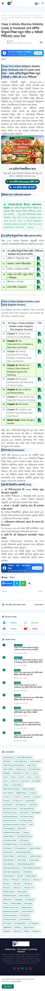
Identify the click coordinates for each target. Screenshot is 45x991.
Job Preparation (8, 860)
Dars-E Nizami (8, 793)
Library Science (8, 876)
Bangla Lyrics (20, 769)
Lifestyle (20, 876)
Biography (6, 773)
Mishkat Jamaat (8, 892)
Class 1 (27, 773)
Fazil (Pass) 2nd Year (27, 809)
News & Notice (24, 896)
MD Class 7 (6, 888)
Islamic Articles (34, 848)
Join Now (38, 53)
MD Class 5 (17, 884)
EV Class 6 (27, 797)
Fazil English (35, 813)
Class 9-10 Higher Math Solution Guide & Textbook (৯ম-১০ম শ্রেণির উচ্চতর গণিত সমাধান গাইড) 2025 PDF (28, 662)
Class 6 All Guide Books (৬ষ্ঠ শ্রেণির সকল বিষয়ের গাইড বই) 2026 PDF (28, 736)
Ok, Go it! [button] (7, 986)
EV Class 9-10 (17, 801)
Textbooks (6, 931)
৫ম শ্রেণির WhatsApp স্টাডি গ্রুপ (22, 181)
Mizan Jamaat (22, 892)
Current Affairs (17, 785)
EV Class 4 (6, 797)
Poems (5, 903)
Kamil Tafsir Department (11, 872)
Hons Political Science (24, 836)
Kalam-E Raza (34, 860)
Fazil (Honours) (21, 805)
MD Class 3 (36, 880)
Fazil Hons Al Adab (27, 817)
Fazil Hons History (26, 820)
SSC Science (7, 923)
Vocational (35, 931)
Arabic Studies (8, 769)
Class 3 (5, 777)
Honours (26, 832)
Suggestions (7, 927)
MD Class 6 (28, 884)
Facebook (8, 583)
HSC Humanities (25, 844)
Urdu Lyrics (17, 931)
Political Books (16, 903)
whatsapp (34, 623)
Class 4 (13, 777)
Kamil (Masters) (8, 864)
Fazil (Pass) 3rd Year (10, 813)
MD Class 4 (7, 884)
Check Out (15, 981)
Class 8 (5, 781)
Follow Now (37, 568)
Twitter (17, 583)
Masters (6, 880)
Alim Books (7, 761)
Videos (26, 931)
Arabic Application (20, 761)
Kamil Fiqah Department (11, 868)
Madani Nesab (31, 876)
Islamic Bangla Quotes (23, 852)
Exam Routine (7, 805)
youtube (35, 629)
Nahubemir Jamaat (9, 896)
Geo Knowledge (8, 828)
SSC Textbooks (34, 923)
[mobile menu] (3, 3)
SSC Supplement (20, 923)
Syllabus (18, 927)
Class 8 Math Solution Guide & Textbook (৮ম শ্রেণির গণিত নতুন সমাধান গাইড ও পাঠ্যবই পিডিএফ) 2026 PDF (28, 687)
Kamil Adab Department (26, 864)
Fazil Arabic (24, 813)
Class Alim (25, 781)
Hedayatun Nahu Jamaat (11, 832)
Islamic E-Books (8, 856)
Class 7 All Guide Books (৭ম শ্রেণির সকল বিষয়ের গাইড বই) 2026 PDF (28, 673)
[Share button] (29, 583)
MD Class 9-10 (29, 888)
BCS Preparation (34, 769)
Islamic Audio (7, 852)
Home (3, 15)
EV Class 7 (37, 797)
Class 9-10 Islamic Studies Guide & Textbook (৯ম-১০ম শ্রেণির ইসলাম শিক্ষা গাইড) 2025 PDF (27, 724)
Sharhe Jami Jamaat (10, 915)
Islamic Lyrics (22, 856)
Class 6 (29, 777)
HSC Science (7, 848)
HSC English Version (10, 844)
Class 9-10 (14, 781)
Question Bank (27, 907)
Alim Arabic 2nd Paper (24, 757)
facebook (13, 629)
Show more (39, 605)
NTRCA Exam (7, 900)
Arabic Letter (31, 765)
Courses (6, 785)
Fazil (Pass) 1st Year (10, 809)
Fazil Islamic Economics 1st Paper (14, 824)
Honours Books (8, 836)
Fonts (31, 824)
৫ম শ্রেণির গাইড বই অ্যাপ (22, 187)
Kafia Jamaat (21, 860)
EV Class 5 (16, 797)
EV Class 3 (33, 793)
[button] (42, 3)
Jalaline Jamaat (35, 856)
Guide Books (21, 828)
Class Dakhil (36, 781)
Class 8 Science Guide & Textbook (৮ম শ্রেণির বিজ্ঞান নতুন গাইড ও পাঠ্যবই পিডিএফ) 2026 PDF (28, 712)
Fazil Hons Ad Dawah (10, 817)
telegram (13, 623)
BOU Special (17, 773)
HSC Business (24, 840)
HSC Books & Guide (9, 840)
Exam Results (30, 801)
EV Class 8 (6, 801)
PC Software (30, 900)
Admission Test (8, 757)
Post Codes (28, 903)
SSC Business (24, 915)
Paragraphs (19, 900)
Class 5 (9, 15)
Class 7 (37, 777)
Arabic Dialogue (35, 761)
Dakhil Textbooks (28, 789)
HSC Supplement (20, 848)
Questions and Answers (11, 911)
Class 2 (35, 773)
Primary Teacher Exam (10, 907)
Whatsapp (23, 583)
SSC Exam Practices (9, 919)
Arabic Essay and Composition (13, 765)
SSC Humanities (25, 919)
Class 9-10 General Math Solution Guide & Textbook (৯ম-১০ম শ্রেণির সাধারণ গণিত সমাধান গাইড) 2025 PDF (27, 649)
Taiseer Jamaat (29, 927)
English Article (21, 793)
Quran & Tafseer (27, 911)
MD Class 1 (15, 880)
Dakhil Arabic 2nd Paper (11, 789)
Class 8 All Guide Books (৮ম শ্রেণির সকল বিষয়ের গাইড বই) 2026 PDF (28, 698)
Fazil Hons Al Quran (9, 820)
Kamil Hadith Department (32, 868)
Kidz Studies (27, 872)
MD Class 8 (17, 888)
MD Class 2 (26, 880)
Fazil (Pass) (33, 805)
